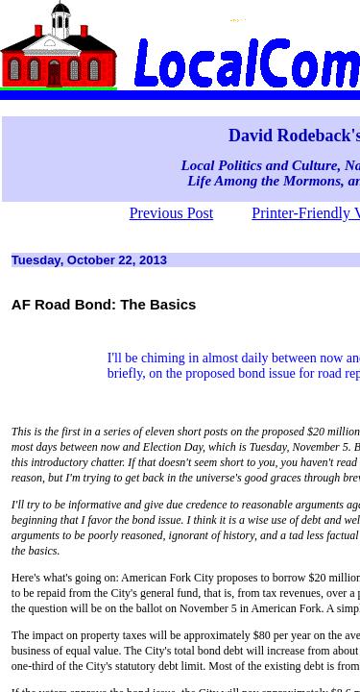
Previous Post (172, 213)
